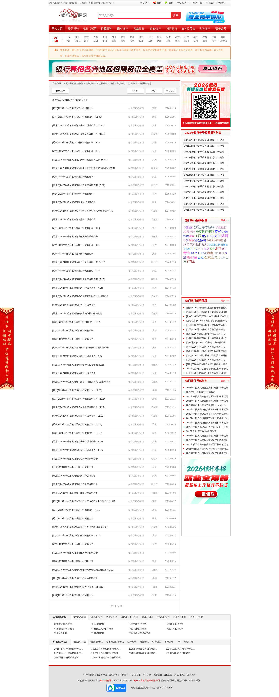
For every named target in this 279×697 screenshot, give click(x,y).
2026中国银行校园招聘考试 (67, 649)
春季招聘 (208, 227)
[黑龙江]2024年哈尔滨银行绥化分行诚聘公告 (74, 202)
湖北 (159, 37)
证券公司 (220, 28)
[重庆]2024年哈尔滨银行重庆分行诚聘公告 (72, 339)
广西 (214, 37)
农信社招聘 (111, 617)
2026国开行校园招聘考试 (66, 657)
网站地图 (174, 680)
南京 (86, 41)
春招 (218, 231)
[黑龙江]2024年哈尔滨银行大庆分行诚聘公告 (74, 373)
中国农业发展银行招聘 (102, 628)
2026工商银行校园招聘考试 (104, 649)
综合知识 (188, 641)
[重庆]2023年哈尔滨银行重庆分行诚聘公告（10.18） (77, 424)
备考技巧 (169, 641)
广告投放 (134, 675)
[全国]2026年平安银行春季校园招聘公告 (205, 347)
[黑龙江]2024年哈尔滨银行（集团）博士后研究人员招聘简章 (81, 381)
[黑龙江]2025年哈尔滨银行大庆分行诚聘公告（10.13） (78, 125)
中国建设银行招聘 (174, 624)
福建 (195, 37)
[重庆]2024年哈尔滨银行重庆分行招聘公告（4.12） (78, 322)
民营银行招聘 (196, 617)
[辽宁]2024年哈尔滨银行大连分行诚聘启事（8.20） (77, 228)
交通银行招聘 (97, 624)
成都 (114, 41)
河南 (123, 37)
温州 (224, 236)
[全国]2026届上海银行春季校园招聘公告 (205, 329)
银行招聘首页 (89, 675)
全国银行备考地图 (215, 2)
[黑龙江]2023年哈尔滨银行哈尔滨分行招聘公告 (75, 552)
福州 (195, 41)
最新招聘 (73, 28)
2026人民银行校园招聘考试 (179, 649)
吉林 (206, 248)
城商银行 (171, 28)
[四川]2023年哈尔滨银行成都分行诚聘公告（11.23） (77, 390)
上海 (168, 41)
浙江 (186, 37)
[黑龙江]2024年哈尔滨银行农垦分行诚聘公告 (74, 219)
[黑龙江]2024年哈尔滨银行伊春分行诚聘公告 (74, 305)
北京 (150, 37)
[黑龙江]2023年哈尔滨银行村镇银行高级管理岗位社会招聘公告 (82, 569)
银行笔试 (144, 641)
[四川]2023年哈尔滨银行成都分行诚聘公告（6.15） (77, 510)
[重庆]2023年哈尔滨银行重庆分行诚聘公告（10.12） (77, 433)
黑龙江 (194, 253)
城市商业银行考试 (115, 641)
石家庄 (77, 41)
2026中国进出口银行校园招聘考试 (108, 657)
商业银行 (139, 28)
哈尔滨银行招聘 (136, 108)
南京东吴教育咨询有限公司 (147, 680)
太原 (177, 41)
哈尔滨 (202, 253)
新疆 (223, 37)
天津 (150, 41)
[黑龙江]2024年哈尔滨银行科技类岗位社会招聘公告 (77, 313)
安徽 (132, 37)
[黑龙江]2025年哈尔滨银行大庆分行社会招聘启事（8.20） (80, 159)
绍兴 (191, 236)
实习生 (191, 261)
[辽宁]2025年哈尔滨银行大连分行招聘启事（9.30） (77, 142)
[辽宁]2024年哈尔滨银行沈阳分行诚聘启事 (72, 253)
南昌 (205, 41)
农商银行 (204, 28)
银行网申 (131, 641)
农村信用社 (188, 28)
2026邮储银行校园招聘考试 (142, 653)
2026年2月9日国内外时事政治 (200, 392)
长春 (212, 248)
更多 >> (224, 220)
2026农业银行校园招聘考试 (142, 649)
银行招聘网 (105, 680)
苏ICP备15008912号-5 (190, 680)
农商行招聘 (147, 617)
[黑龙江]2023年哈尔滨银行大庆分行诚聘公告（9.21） (78, 441)
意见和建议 (179, 675)
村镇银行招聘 (163, 617)
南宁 (214, 41)
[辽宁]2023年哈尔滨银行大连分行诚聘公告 (72, 544)
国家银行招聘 (79, 617)
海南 (210, 253)
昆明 (95, 41)
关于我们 (123, 675)
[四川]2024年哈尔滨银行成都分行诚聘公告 (72, 330)
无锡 (217, 236)
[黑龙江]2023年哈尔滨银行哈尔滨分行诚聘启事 (75, 493)
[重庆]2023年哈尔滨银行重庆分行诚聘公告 (72, 595)
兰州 (200, 249)
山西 (177, 37)
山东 (68, 37)
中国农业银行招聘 (137, 628)
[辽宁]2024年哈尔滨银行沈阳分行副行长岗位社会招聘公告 (80, 347)
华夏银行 (188, 227)
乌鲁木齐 (223, 41)
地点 (154, 91)
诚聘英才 (191, 675)
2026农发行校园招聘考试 (178, 653)
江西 (205, 37)
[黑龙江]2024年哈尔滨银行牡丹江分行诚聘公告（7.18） (79, 262)
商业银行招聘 (96, 617)
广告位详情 (145, 675)
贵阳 (104, 41)
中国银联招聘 (97, 633)
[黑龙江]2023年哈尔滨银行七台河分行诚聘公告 (75, 458)
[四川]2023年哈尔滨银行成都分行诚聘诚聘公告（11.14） (80, 399)
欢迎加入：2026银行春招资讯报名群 (70, 100)
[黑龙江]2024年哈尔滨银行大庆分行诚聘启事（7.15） (78, 288)
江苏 (86, 37)
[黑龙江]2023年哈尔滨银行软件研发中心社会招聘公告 (78, 587)
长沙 (141, 41)
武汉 (159, 41)
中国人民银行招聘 (174, 628)
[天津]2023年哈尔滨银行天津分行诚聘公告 (72, 467)
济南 (68, 41)
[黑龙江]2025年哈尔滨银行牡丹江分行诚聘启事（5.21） (79, 185)
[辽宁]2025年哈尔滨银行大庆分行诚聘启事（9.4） (76, 151)
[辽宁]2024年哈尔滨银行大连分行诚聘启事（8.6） (76, 245)
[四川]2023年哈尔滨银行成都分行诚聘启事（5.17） (77, 535)
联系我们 (157, 675)
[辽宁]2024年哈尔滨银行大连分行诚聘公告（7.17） (77, 270)
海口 (216, 253)
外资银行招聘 (179, 617)
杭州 (186, 41)
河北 (77, 37)
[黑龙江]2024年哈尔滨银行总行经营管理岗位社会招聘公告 (80, 296)
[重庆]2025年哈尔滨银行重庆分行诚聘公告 (72, 194)
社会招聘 (200, 240)
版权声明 (113, 675)
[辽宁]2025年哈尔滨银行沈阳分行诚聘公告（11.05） (77, 117)
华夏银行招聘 (205, 231)
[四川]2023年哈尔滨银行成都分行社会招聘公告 (75, 578)
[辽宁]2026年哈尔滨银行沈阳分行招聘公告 (72, 108)
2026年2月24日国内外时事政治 (201, 431)
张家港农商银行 (215, 240)
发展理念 (102, 675)
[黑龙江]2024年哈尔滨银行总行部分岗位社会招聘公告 (78, 364)
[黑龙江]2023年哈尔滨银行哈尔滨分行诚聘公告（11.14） (80, 407)
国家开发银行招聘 (63, 624)
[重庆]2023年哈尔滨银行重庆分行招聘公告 (72, 561)
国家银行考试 (79, 642)
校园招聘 (106, 28)
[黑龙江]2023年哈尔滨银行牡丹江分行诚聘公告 (75, 484)
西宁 (224, 249)
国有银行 (122, 28)
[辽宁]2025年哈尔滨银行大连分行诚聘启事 (72, 176)
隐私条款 (168, 675)
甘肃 (194, 248)
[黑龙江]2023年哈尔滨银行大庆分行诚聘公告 (74, 475)
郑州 (123, 41)
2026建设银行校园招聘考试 (67, 653)
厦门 (221, 253)
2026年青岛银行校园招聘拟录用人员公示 (206, 405)
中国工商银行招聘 (137, 624)
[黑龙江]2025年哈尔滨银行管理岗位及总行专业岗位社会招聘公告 (83, 168)
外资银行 (155, 28)
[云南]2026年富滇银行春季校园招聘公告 (205, 360)
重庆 (168, 37)
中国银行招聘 (60, 633)
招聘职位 (60, 91)
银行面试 (156, 641)
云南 (95, 37)
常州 (189, 257)
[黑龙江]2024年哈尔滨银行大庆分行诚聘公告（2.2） (77, 356)
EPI (178, 641)
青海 (186, 253)
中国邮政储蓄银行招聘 (140, 633)
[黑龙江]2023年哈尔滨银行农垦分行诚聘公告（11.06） (78, 416)
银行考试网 (90, 28)
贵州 (104, 37)
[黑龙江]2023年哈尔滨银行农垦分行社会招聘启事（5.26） (80, 527)
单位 (135, 91)
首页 (65, 83)
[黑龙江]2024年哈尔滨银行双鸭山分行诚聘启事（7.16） (79, 279)
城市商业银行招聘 (129, 617)
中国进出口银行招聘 (64, 628)
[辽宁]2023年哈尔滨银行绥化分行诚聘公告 (72, 518)
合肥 (132, 41)
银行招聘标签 (76, 83)
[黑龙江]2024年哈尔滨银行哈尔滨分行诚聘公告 (75, 236)
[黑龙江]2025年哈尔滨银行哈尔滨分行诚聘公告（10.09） (80, 134)
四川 (114, 37)
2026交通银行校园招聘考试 (104, 653)
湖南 (141, 37)
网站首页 (57, 28)
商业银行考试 (96, 641)
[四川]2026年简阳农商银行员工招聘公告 (205, 334)
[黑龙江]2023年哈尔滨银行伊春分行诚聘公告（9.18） (78, 450)
